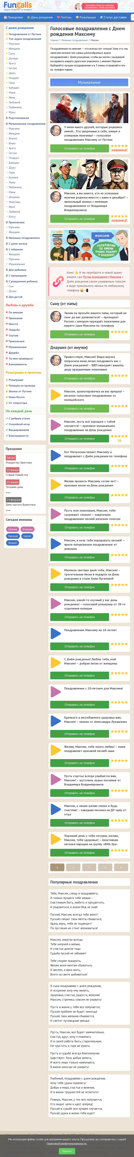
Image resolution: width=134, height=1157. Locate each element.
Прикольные (17, 222)
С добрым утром (19, 418)
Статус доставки (115, 17)
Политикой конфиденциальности (67, 1143)
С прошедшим (18, 275)
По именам (16, 312)
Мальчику (14, 202)
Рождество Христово (19, 462)
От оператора (18, 403)
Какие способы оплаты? (49, 1132)
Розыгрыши (88, 17)
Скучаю (13, 335)
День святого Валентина (20, 504)
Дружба (14, 352)
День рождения (42, 17)
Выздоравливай (19, 430)
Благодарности (18, 435)
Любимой (14, 102)
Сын (11, 286)
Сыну (12, 53)
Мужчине (14, 43)
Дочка (12, 291)
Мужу (12, 112)
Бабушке (14, 87)
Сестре (13, 68)
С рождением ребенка (23, 281)
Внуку (12, 143)
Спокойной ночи (19, 424)
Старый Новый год (17, 474)
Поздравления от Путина (25, 34)
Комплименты (18, 364)
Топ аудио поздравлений (25, 39)
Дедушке (14, 197)
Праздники (15, 17)
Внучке (13, 138)
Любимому (15, 107)
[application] (56, 131)
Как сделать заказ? (18, 1132)
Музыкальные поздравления (27, 123)
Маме (12, 92)
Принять (67, 1151)
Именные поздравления (24, 238)
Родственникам (19, 118)
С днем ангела (18, 243)
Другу (12, 73)
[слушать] (55, 130)
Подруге (14, 78)
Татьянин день (14, 487)
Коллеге (13, 177)
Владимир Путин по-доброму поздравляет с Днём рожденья (100, 6)
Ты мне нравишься (21, 358)
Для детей (15, 297)
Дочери (13, 58)
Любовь (66, 17)
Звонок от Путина (20, 391)
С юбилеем (16, 249)
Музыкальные (17, 264)
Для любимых (17, 269)
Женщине (14, 48)
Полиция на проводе (22, 385)
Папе (12, 83)
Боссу (12, 216)
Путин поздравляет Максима (102, 276)
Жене (12, 97)
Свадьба (14, 329)
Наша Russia (17, 397)
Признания (16, 318)
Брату (12, 63)
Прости (13, 324)
